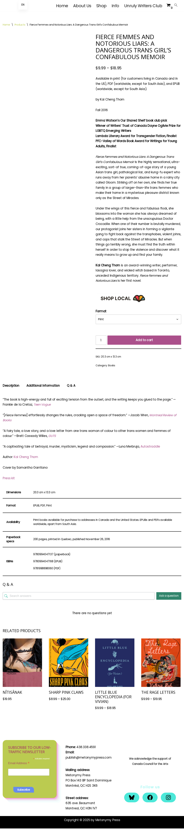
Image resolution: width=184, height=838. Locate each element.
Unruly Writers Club (143, 6)
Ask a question (169, 605)
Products (20, 24)
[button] (176, 5)
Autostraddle (153, 455)
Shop (101, 6)
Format (101, 319)
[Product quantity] (101, 348)
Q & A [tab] (72, 393)
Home (62, 6)
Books (111, 373)
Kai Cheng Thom (26, 465)
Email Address (18, 772)
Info (115, 6)
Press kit (9, 487)
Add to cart (144, 348)
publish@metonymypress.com (89, 767)
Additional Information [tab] (44, 393)
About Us (82, 6)
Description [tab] (11, 393)
